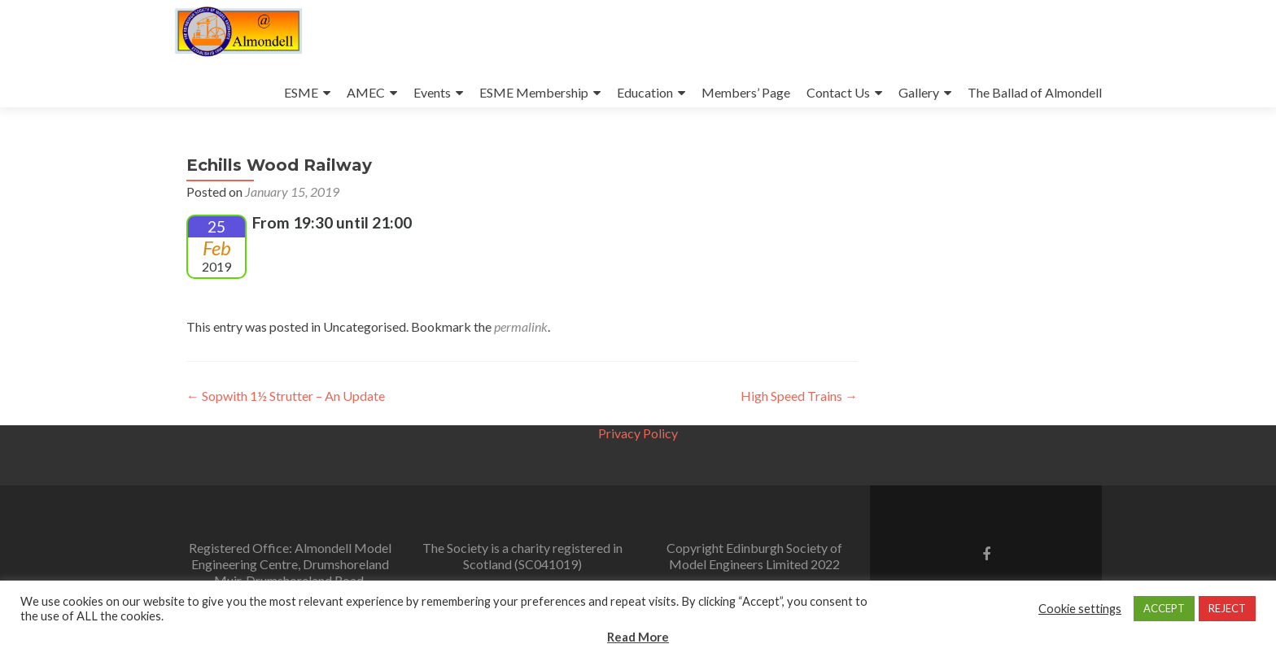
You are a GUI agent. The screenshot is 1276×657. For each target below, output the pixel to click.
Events (432, 92)
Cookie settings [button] (1079, 609)
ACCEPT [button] (1164, 608)
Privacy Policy (638, 433)
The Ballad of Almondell (1035, 92)
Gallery (918, 92)
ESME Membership (533, 92)
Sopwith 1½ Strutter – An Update (285, 395)
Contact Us (838, 92)
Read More (638, 636)
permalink (521, 326)
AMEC (366, 92)
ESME (301, 92)
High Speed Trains (799, 395)
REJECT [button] (1227, 608)
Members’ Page (745, 92)
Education (645, 92)
